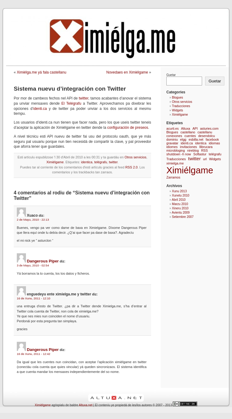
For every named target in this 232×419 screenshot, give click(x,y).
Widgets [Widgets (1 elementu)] (215, 159)
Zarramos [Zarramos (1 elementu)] (173, 177)
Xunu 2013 (179, 191)
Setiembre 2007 (183, 217)
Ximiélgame (54, 162)
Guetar (171, 75)
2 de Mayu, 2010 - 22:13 (33, 219)
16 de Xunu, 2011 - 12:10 (33, 298)
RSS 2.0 (131, 167)
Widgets (177, 110)
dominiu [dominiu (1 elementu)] (172, 139)
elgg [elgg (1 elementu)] (183, 139)
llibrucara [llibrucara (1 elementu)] (205, 147)
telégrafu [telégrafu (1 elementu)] (215, 154)
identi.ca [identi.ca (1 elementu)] (187, 143)
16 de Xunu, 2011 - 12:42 (33, 354)
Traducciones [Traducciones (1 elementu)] (176, 159)
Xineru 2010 (180, 208)
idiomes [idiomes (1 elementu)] (172, 147)
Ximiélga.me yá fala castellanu (41, 72)
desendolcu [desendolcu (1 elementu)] (206, 136)
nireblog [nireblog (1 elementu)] (193, 150)
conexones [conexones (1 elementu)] (174, 136)
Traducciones (181, 106)
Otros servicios (135, 157)
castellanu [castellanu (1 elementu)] (205, 132)
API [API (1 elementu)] (195, 128)
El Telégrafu (71, 103)
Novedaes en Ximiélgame (127, 72)
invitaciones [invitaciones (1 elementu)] (188, 147)
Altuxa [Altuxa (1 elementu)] (185, 128)
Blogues (177, 97)
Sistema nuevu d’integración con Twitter (70, 88)
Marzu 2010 (180, 204)
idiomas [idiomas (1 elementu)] (214, 143)
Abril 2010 (179, 199)
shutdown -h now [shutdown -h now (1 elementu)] (178, 154)
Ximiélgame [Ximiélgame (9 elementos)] (189, 170)
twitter (83, 98)
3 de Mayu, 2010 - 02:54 (33, 265)
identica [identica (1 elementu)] (200, 143)
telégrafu (100, 162)
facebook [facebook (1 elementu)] (212, 139)
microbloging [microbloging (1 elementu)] (175, 150)
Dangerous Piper (43, 261)
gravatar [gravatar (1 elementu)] (172, 143)
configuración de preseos (127, 127)
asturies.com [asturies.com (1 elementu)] (209, 128)
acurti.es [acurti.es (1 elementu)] (172, 128)
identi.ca (40, 109)
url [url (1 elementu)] (205, 159)
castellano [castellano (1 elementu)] (187, 132)
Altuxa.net (85, 405)
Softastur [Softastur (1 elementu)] (199, 154)
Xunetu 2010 (180, 195)
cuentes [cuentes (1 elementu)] (190, 136)
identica (86, 162)
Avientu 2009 (181, 212)
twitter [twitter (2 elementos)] (194, 158)
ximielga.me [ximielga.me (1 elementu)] (175, 163)
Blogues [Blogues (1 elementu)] (172, 132)
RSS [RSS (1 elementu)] (204, 150)
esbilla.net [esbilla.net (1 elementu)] (196, 139)
